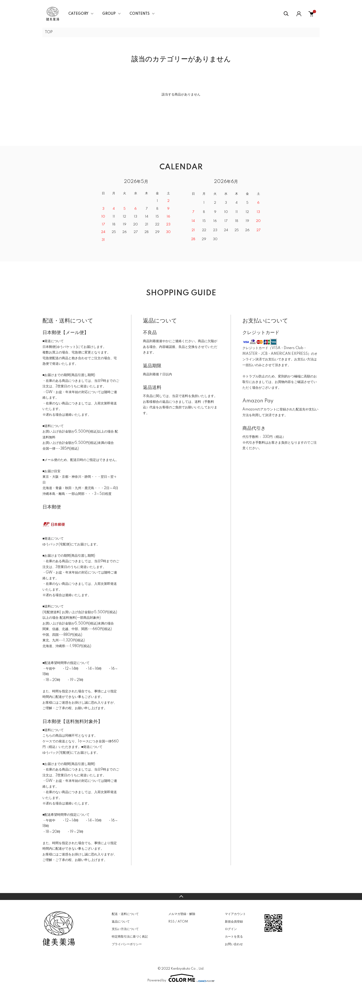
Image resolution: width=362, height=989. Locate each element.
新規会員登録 (234, 921)
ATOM (183, 921)
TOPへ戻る (181, 896)
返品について (121, 921)
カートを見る (234, 936)
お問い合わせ (234, 944)
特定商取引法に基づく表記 (130, 936)
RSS (171, 921)
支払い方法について (125, 929)
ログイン (231, 929)
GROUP (109, 14)
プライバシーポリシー (127, 944)
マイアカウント (235, 914)
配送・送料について (125, 914)
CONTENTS (140, 14)
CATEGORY (78, 14)
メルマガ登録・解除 (181, 914)
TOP (49, 32)
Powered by (181, 978)
